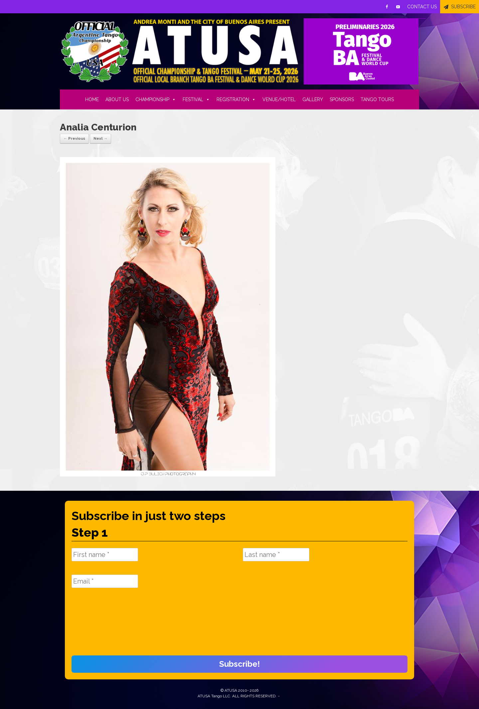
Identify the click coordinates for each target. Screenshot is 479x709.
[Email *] (105, 581)
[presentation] (99, 625)
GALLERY (312, 99)
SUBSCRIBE (463, 6)
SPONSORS (342, 99)
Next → (100, 138)
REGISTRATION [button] (236, 99)
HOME (92, 99)
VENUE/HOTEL (279, 99)
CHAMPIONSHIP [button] (155, 99)
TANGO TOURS (377, 99)
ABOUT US (117, 99)
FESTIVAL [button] (196, 99)
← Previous (74, 138)
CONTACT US (422, 6)
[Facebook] (387, 6)
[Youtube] (398, 6)
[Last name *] (276, 554)
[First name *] (105, 554)
